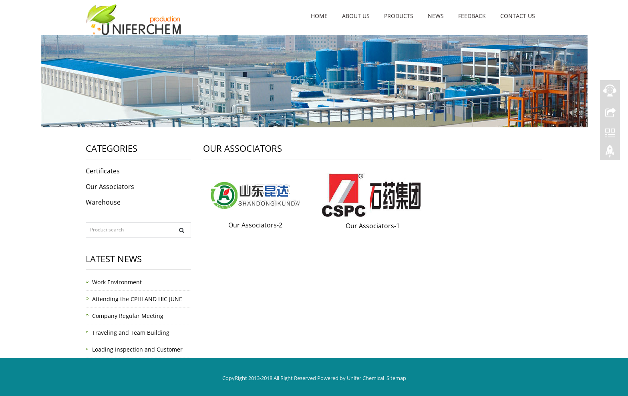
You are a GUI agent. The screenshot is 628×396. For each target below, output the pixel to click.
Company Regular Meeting (127, 316)
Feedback (472, 16)
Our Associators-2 (255, 225)
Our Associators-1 (373, 225)
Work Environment (117, 282)
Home (319, 16)
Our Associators (110, 186)
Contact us (517, 16)
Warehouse (103, 202)
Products (398, 16)
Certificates (103, 171)
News (436, 16)
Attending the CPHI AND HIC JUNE (137, 299)
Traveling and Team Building (130, 332)
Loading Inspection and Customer (137, 349)
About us (356, 16)
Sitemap (396, 378)
